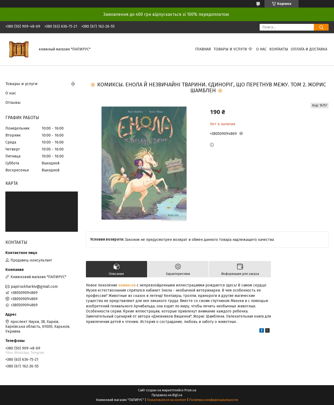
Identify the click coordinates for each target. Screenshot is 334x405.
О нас (261, 49)
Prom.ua (190, 390)
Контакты (278, 49)
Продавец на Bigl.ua (167, 395)
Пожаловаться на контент (166, 400)
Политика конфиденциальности (213, 400)
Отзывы (13, 102)
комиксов (127, 285)
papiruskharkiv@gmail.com (34, 286)
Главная (203, 49)
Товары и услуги (230, 49)
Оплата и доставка (309, 49)
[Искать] (321, 27)
